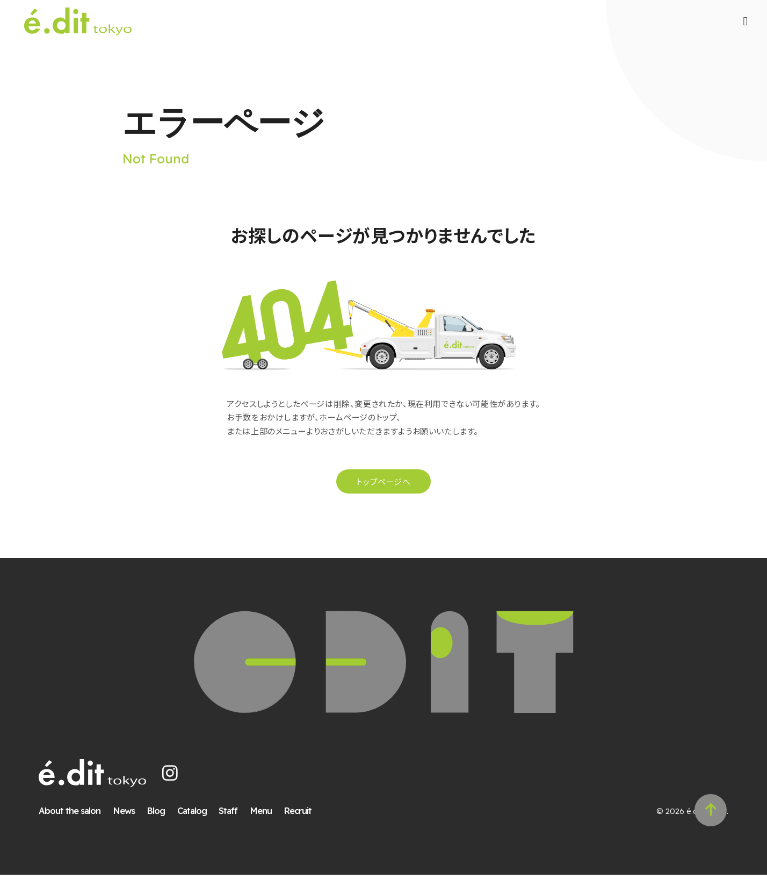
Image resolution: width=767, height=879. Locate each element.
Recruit (299, 814)
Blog (157, 814)
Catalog (193, 814)
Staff (229, 814)
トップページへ (383, 484)
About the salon (71, 814)
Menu (262, 814)
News (125, 814)
